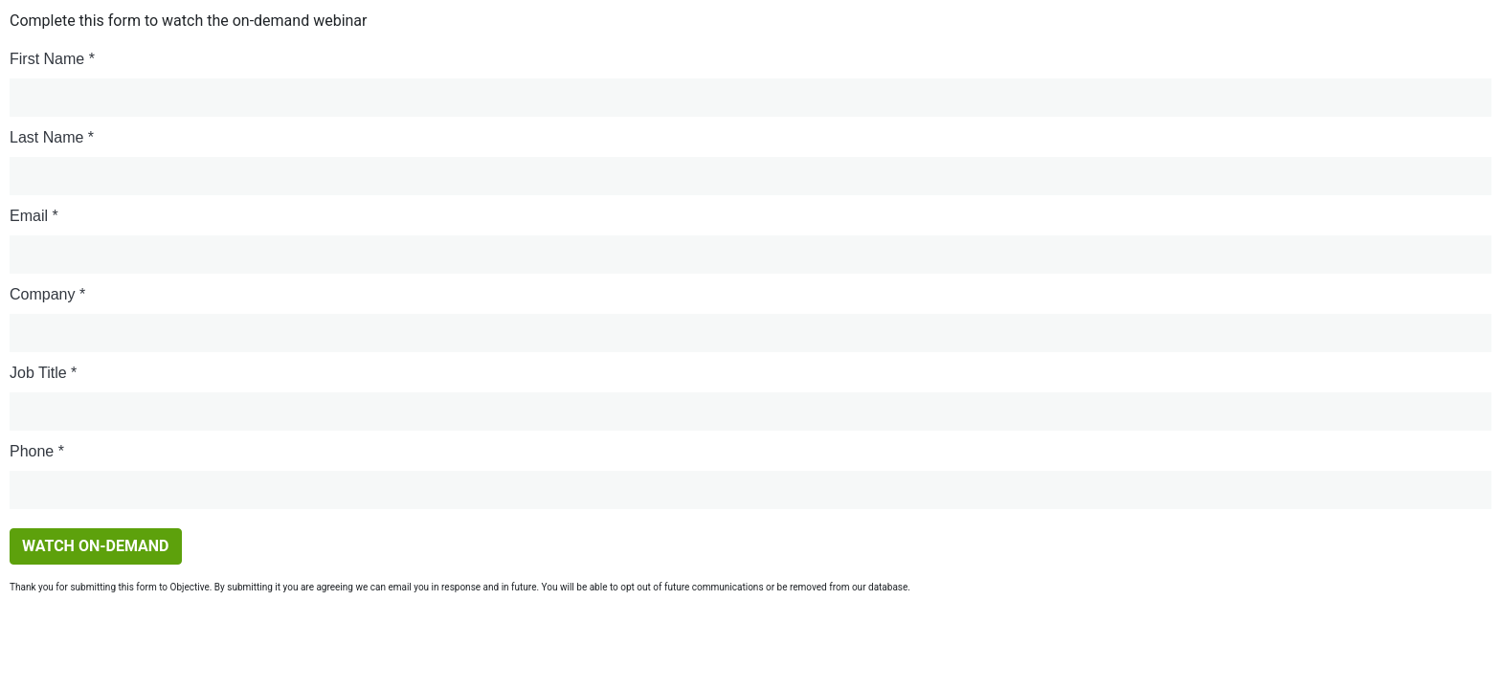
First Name (47, 59)
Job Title (38, 373)
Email (29, 216)
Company (42, 294)
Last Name (46, 137)
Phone (32, 451)
